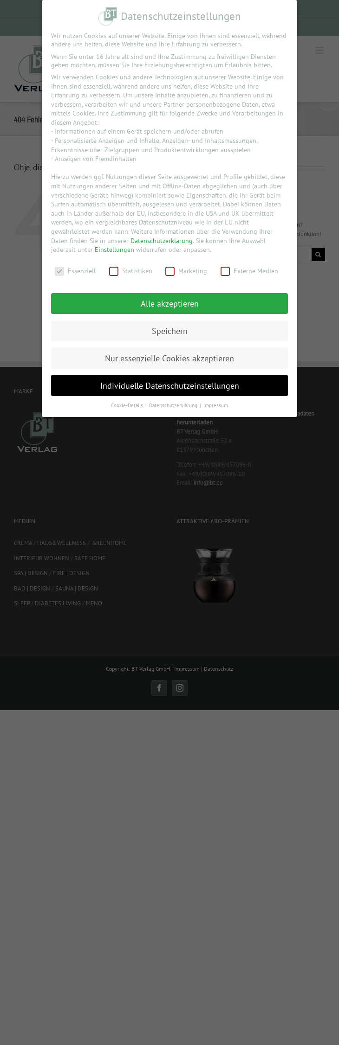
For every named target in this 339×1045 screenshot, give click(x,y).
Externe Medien (249, 271)
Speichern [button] (170, 331)
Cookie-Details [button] (127, 405)
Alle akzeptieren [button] (170, 303)
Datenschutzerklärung (161, 241)
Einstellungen (114, 249)
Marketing (186, 271)
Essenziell (75, 271)
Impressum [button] (215, 405)
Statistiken (130, 271)
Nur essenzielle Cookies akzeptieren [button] (169, 358)
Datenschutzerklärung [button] (174, 405)
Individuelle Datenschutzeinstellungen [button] (169, 385)
